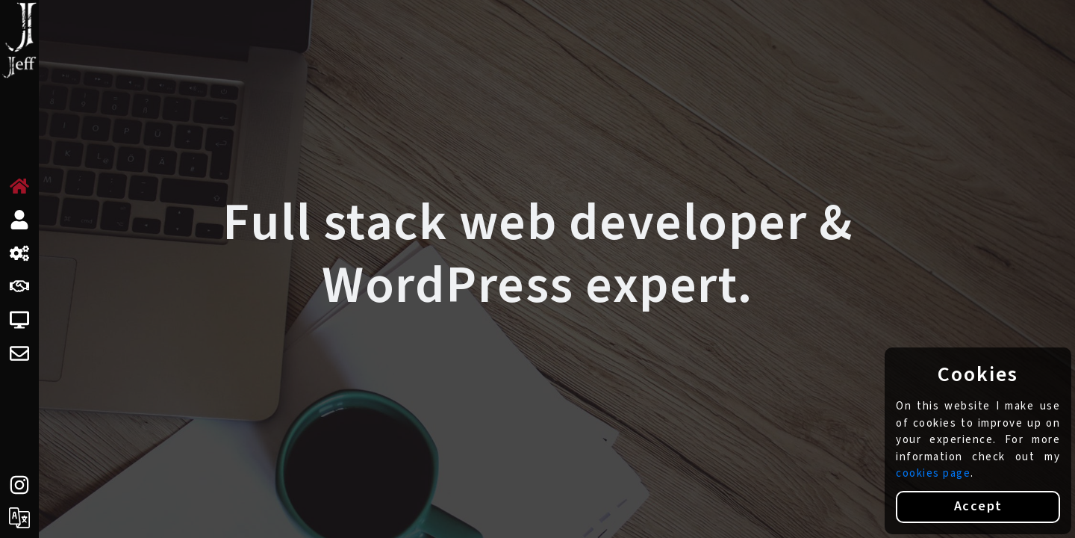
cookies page (933, 473)
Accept (978, 506)
